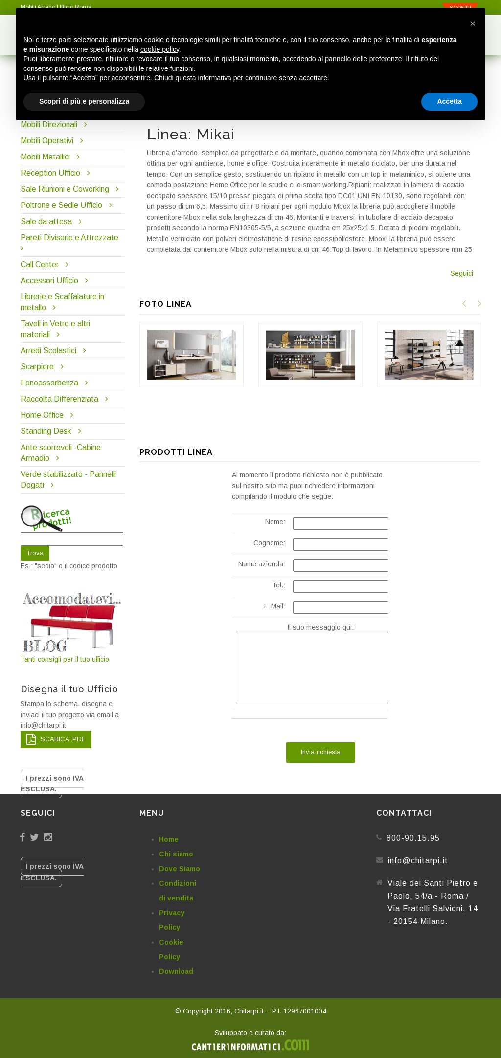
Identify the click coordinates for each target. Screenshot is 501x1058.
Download (176, 971)
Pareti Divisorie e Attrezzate (69, 237)
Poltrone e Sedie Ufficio (61, 205)
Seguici (462, 273)
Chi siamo (176, 854)
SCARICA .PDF (56, 739)
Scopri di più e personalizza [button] (84, 101)
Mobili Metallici (45, 157)
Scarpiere (38, 366)
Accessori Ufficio (49, 280)
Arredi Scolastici (48, 350)
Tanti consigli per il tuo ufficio (73, 627)
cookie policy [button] (159, 49)
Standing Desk (46, 431)
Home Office (42, 415)
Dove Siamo (179, 869)
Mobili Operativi (47, 140)
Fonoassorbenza (49, 383)
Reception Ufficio (50, 173)
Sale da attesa (46, 221)
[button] (472, 23)
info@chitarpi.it (418, 860)
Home (169, 839)
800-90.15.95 (413, 838)
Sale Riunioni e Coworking (65, 189)
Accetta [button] (449, 101)
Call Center (40, 264)
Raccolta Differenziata (59, 399)
